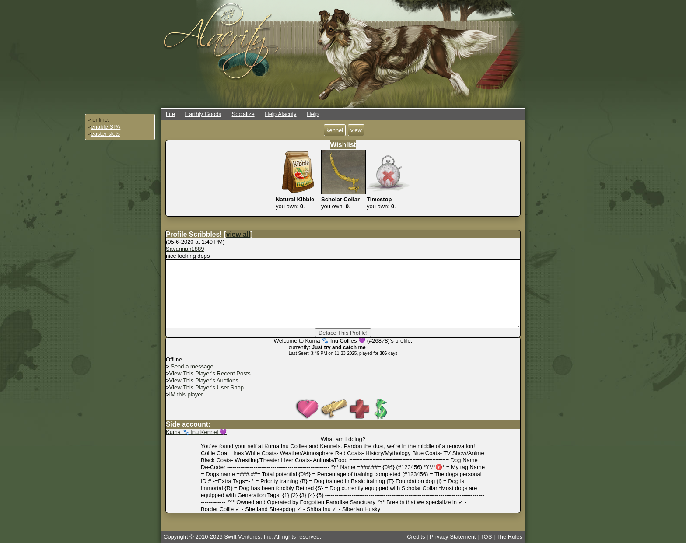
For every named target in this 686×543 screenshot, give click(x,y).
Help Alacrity (280, 114)
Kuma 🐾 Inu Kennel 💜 (196, 432)
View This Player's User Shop (206, 387)
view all (238, 234)
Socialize (243, 114)
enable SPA (106, 126)
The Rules (509, 536)
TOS (486, 536)
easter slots (105, 133)
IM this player (186, 394)
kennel (334, 130)
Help (312, 114)
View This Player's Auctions (203, 380)
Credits (416, 536)
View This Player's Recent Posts (210, 373)
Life (170, 114)
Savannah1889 (185, 248)
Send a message (191, 366)
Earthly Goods (203, 114)
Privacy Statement (453, 536)
